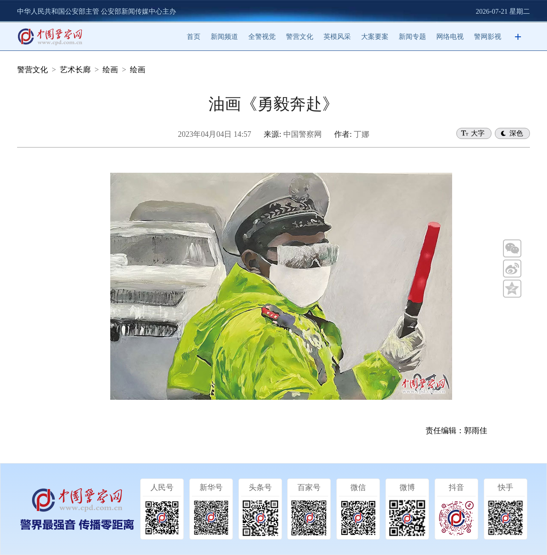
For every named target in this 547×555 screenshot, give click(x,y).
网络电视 (450, 36)
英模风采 (337, 36)
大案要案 (374, 36)
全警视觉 (262, 36)
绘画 (110, 69)
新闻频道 (224, 36)
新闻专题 (412, 36)
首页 (193, 36)
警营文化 (299, 36)
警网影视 (487, 36)
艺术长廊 (75, 69)
